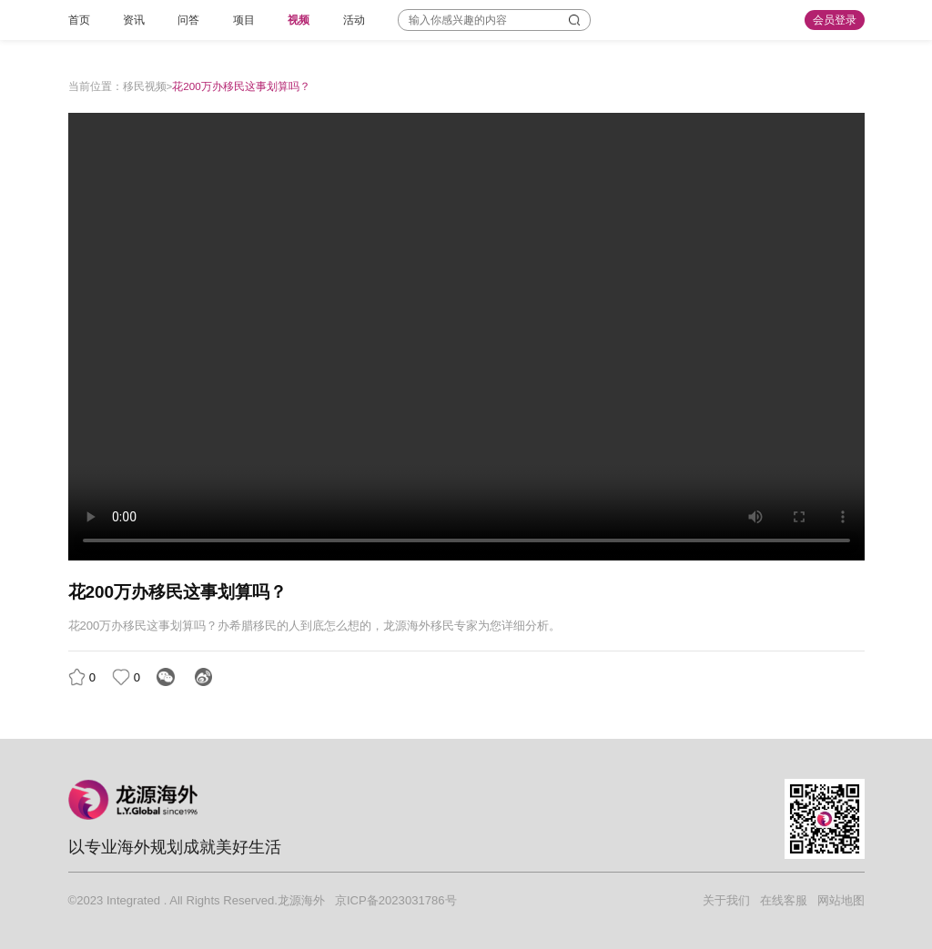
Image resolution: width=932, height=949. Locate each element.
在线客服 (783, 900)
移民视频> (148, 86)
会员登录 (834, 19)
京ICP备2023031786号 (396, 900)
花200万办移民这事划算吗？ (240, 86)
